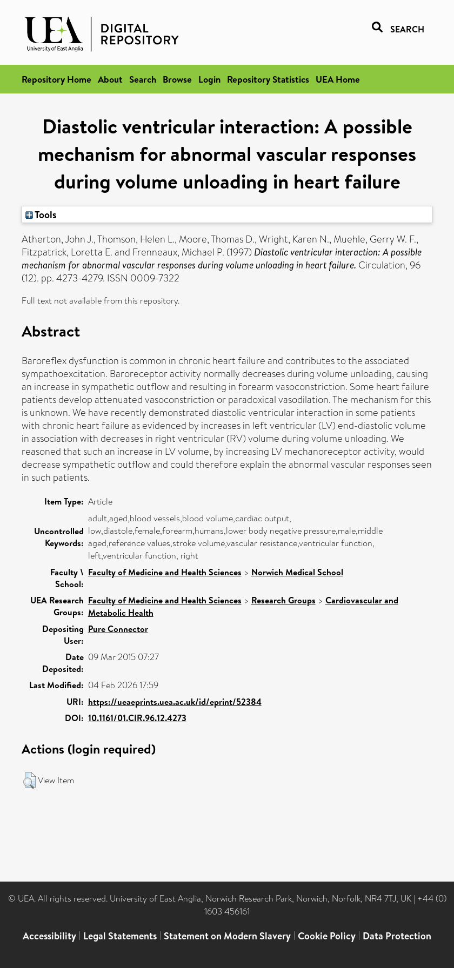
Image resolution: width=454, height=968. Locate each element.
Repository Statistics (268, 79)
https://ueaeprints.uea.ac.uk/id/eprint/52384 (175, 702)
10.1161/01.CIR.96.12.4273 (137, 718)
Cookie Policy (327, 936)
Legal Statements (120, 936)
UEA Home (338, 79)
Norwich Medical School (297, 572)
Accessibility (49, 936)
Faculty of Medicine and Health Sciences (165, 572)
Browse (177, 79)
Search (142, 79)
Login (209, 79)
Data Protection (397, 936)
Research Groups (283, 600)
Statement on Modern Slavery (227, 936)
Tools (41, 214)
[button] (29, 780)
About (110, 79)
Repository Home (56, 79)
